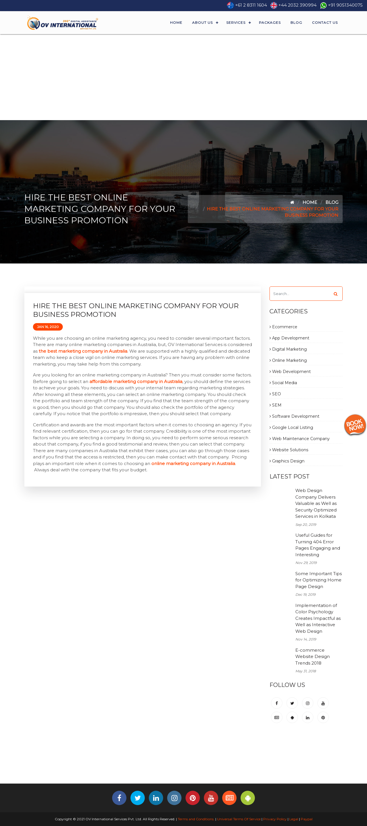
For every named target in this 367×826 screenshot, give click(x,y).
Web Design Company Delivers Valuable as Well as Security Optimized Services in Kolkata (316, 503)
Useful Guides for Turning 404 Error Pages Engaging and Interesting (317, 544)
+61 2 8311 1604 (251, 5)
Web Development (290, 371)
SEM (276, 405)
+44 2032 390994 (297, 5)
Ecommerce (283, 326)
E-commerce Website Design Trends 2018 (312, 656)
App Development (289, 338)
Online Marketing (288, 360)
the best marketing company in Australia (83, 351)
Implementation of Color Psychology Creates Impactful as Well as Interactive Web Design (318, 618)
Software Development (294, 416)
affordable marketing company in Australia (135, 381)
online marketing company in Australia (193, 463)
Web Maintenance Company (300, 438)
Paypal (307, 819)
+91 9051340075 (345, 5)
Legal (293, 819)
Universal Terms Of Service (239, 819)
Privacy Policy (275, 819)
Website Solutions (289, 449)
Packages (270, 22)
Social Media (283, 382)
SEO (275, 394)
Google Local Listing (291, 427)
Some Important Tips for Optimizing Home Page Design (318, 580)
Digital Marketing (288, 349)
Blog (296, 22)
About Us (202, 22)
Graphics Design (287, 461)
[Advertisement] (183, 77)
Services (235, 22)
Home (176, 22)
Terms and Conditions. (195, 819)
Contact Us (325, 22)
